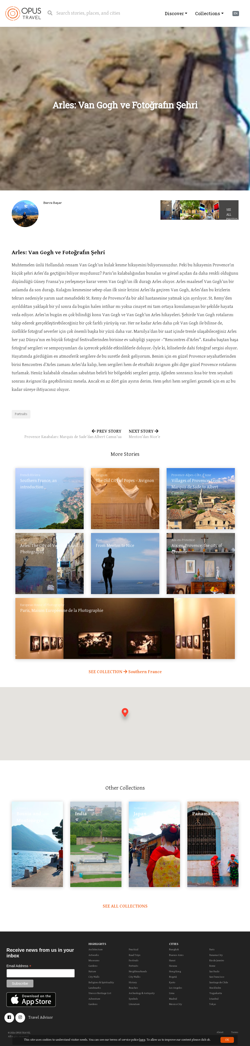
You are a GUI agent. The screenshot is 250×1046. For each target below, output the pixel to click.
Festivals (134, 960)
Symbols (133, 998)
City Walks (134, 976)
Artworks (94, 955)
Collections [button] (207, 13)
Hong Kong (175, 971)
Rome (212, 965)
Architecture (96, 949)
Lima (171, 993)
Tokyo (212, 1004)
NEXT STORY (184, 434)
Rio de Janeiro (216, 960)
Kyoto (172, 982)
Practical (133, 949)
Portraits (21, 414)
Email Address (19, 966)
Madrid (173, 998)
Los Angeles (175, 987)
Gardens (93, 965)
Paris (212, 949)
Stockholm (215, 987)
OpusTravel (23, 13)
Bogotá (173, 976)
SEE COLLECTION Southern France (125, 671)
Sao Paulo (214, 971)
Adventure (94, 998)
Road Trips (134, 955)
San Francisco (216, 976)
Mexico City (175, 1004)
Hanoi (172, 960)
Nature (92, 971)
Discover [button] (174, 13)
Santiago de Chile (218, 982)
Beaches (133, 987)
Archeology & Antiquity (142, 993)
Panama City (216, 955)
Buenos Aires (176, 955)
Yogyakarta (215, 993)
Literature (134, 1004)
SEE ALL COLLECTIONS (125, 906)
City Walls (94, 976)
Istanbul (214, 998)
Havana (173, 965)
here (142, 1040)
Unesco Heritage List (100, 993)
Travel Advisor (40, 1017)
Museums (94, 960)
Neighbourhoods (138, 971)
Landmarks (95, 987)
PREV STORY (66, 434)
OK (227, 1040)
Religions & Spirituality (101, 982)
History (133, 982)
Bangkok (174, 949)
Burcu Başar (52, 203)
